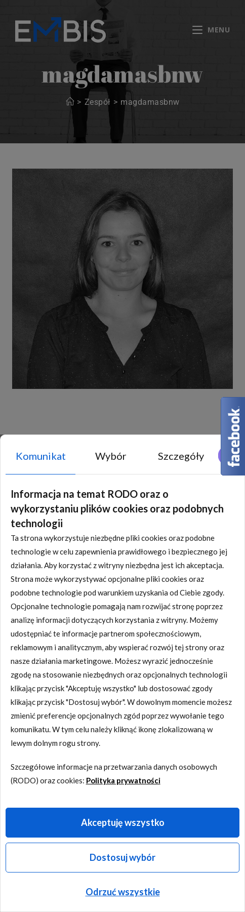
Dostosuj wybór (122, 857)
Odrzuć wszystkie (123, 891)
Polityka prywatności (123, 780)
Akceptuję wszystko (123, 822)
